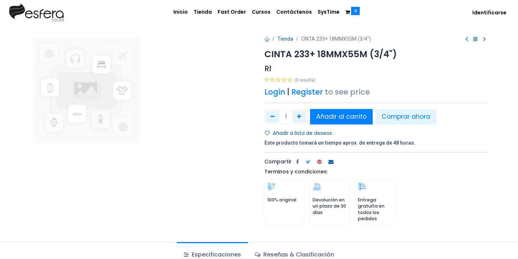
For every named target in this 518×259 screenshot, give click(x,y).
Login (274, 92)
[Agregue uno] (299, 117)
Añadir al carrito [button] (341, 116)
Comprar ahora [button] (406, 116)
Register (307, 92)
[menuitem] (181, 12)
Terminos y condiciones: (296, 171)
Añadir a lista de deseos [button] (298, 133)
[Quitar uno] (272, 117)
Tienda (285, 39)
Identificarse (489, 12)
